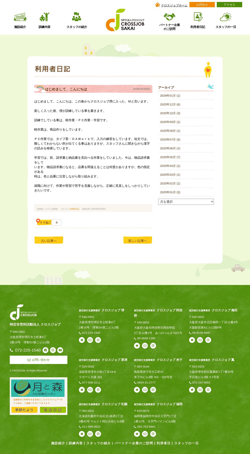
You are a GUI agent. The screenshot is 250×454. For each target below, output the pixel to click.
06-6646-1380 (146, 338)
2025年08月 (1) (170, 130)
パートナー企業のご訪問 (133, 443)
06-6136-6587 (201, 332)
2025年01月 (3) (170, 192)
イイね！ (49, 222)
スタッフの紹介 (98, 443)
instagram (98, 340)
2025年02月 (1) (170, 183)
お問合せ (202, 4)
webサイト (82, 340)
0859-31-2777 (146, 382)
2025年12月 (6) (170, 104)
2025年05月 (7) (170, 157)
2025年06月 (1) (170, 148)
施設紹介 (58, 443)
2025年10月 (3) (170, 113)
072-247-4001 (201, 382)
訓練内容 (76, 443)
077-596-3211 (91, 382)
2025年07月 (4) (170, 139)
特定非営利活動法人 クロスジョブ (35, 324)
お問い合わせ (90, 340)
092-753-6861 (146, 426)
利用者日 (164, 443)
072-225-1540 (91, 332)
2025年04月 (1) (170, 165)
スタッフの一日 (186, 443)
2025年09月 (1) (170, 122)
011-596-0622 (91, 426)
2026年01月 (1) (170, 95)
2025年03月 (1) (170, 174)
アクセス (229, 4)
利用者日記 (74, 209)
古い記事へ (49, 240)
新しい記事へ (137, 240)
